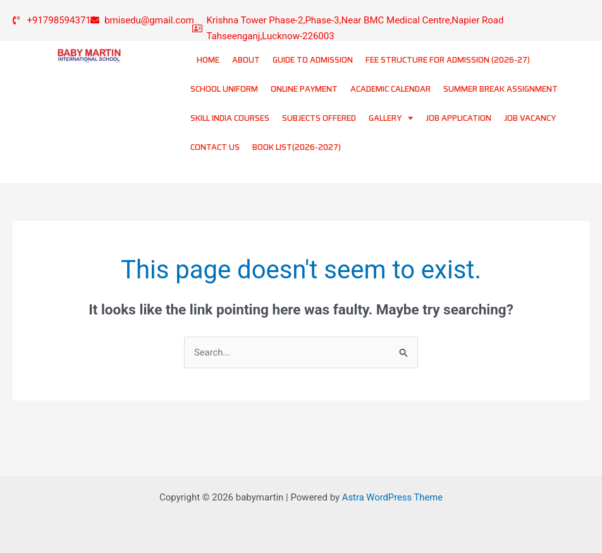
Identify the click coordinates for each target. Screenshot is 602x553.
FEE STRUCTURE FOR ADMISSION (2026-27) (448, 59)
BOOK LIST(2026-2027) (296, 147)
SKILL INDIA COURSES (229, 118)
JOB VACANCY (530, 118)
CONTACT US (215, 147)
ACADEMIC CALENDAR (390, 89)
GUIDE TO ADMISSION (313, 59)
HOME (208, 59)
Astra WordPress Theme (392, 497)
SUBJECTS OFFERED (319, 118)
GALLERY (391, 118)
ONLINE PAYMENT (304, 89)
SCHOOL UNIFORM (224, 89)
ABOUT (246, 59)
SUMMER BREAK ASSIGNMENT (500, 89)
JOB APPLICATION (458, 118)
